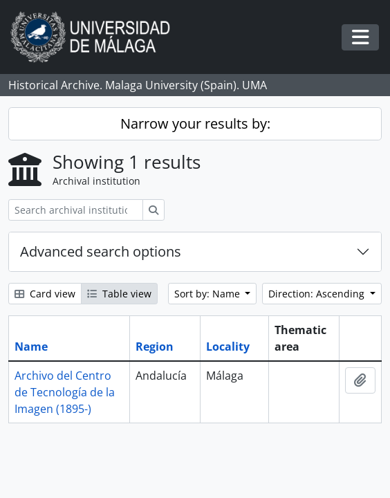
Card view (45, 293)
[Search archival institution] (75, 210)
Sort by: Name (208, 293)
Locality (228, 346)
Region (155, 346)
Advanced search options (100, 251)
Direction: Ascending (317, 293)
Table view (119, 293)
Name (31, 346)
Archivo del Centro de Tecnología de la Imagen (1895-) (65, 392)
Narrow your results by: (195, 123)
